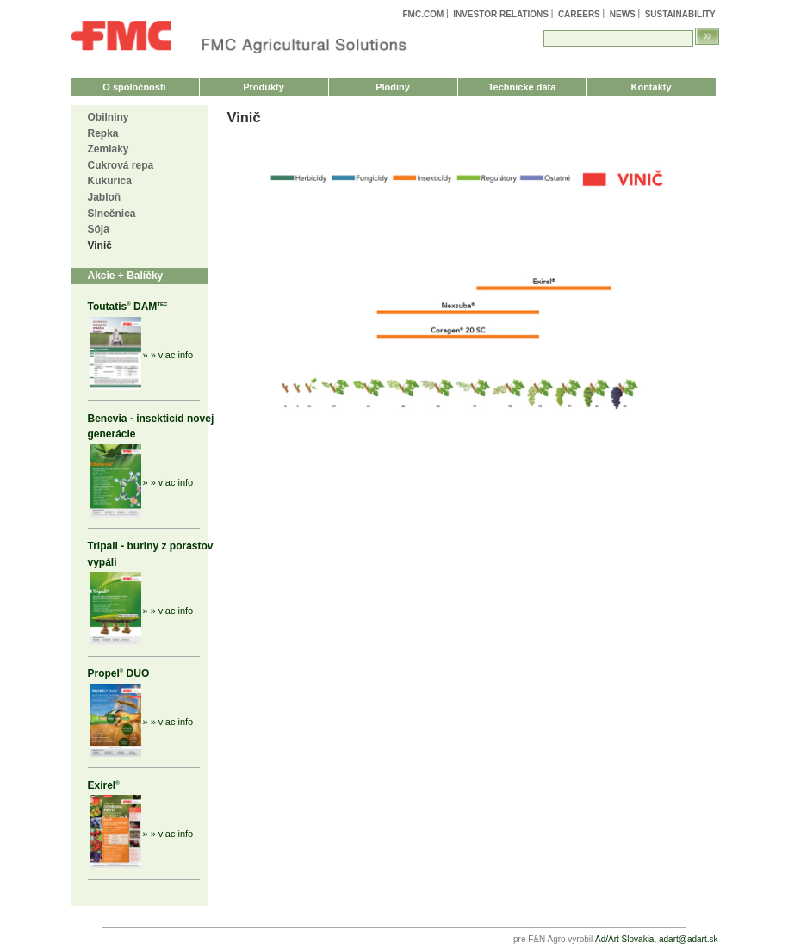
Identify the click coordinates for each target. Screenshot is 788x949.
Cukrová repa (121, 165)
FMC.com (423, 14)
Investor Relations (501, 14)
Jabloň (104, 197)
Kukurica (110, 181)
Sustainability (680, 14)
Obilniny (108, 117)
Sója (98, 229)
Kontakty (650, 87)
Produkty (263, 87)
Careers (579, 14)
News (623, 14)
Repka (103, 133)
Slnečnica (112, 214)
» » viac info (168, 355)
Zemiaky (108, 149)
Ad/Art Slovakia (624, 939)
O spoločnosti (133, 87)
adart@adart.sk (688, 939)
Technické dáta (522, 87)
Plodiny (392, 87)
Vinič (100, 245)
